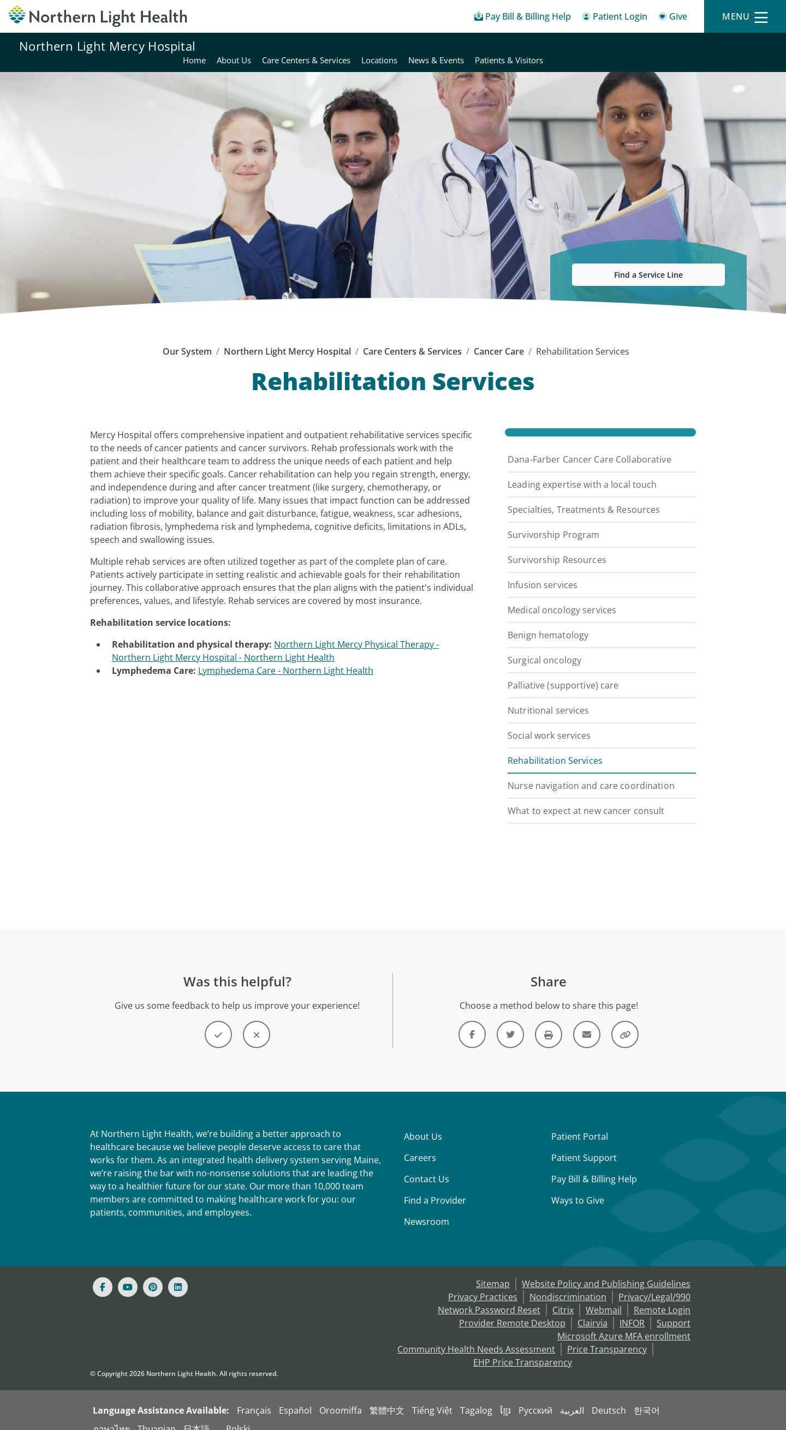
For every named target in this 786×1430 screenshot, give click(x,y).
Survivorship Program (554, 522)
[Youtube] (128, 1274)
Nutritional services (549, 697)
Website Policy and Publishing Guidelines (606, 1271)
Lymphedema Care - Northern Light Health (285, 657)
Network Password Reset (489, 1297)
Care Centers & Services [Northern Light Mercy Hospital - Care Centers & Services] (529, 45)
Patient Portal (579, 1123)
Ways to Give (577, 1187)
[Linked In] (178, 1274)
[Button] (218, 1021)
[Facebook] (102, 1274)
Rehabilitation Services (555, 747)
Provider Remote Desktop (512, 1310)
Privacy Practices (482, 1284)
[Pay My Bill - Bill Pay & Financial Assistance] (522, 18)
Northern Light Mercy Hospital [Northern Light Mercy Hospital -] (287, 338)
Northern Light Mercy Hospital (107, 46)
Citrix (563, 1297)
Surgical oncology (544, 647)
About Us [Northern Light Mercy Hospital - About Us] (457, 45)
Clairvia (592, 1310)
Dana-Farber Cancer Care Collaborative (589, 446)
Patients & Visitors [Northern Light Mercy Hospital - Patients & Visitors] (732, 45)
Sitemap (493, 1271)
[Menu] (745, 17)
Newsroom (426, 1208)
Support (673, 1310)
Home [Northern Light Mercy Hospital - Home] (417, 45)
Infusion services (542, 572)
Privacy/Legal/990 (654, 1284)
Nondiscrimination (567, 1284)
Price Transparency (607, 1336)
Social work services (549, 722)
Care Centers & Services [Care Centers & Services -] (412, 338)
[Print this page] (548, 1021)
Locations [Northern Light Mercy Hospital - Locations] (603, 45)
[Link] (472, 1021)
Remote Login (662, 1297)
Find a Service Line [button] (648, 261)
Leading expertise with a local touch (582, 471)
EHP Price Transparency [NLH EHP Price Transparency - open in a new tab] (522, 1349)
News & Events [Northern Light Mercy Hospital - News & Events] (659, 45)
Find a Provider (435, 1187)
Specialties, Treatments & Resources (584, 496)
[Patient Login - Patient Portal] (614, 18)
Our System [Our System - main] (187, 338)
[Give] (672, 18)
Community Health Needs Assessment (476, 1336)
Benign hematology (548, 622)
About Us (423, 1123)
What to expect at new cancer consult (586, 798)
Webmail (604, 1297)
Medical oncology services (562, 597)
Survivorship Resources (557, 547)
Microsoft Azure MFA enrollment (623, 1323)
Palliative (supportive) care (563, 672)
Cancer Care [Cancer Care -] (499, 338)
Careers (420, 1145)
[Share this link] (625, 1021)
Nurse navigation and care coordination (591, 773)
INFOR (632, 1310)
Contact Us (426, 1166)
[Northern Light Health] (98, 16)
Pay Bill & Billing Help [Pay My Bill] (594, 1166)
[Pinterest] (153, 1274)
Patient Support (584, 1145)
